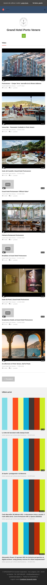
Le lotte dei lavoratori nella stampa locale (15, 433)
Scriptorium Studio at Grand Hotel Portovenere (17, 320)
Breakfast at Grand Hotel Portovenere (14, 256)
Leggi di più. (24, 3)
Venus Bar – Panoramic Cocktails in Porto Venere (18, 127)
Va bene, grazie (38, 3)
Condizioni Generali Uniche (28, 579)
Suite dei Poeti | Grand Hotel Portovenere (15, 299)
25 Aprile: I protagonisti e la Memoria (14, 473)
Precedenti (9, 379)
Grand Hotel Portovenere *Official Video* (15, 191)
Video (4, 43)
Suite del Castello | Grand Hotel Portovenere (16, 171)
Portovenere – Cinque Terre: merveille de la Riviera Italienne (21, 83)
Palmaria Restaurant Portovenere (13, 235)
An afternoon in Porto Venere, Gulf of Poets (16, 364)
